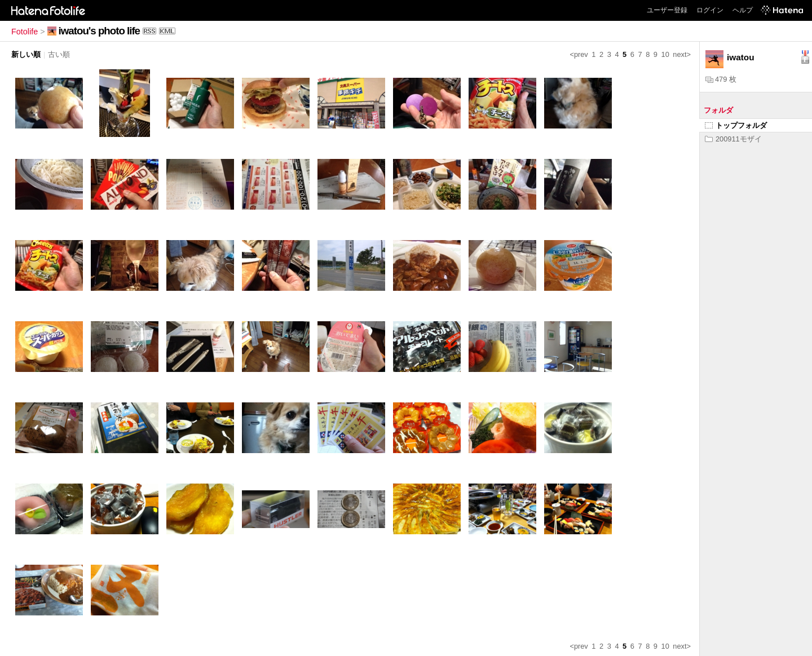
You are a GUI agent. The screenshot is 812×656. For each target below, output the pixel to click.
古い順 (59, 54)
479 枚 (720, 79)
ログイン (709, 10)
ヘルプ (742, 10)
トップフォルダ (736, 125)
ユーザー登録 (667, 10)
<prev (579, 54)
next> (682, 54)
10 (665, 54)
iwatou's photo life (99, 31)
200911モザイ (733, 139)
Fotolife (24, 31)
